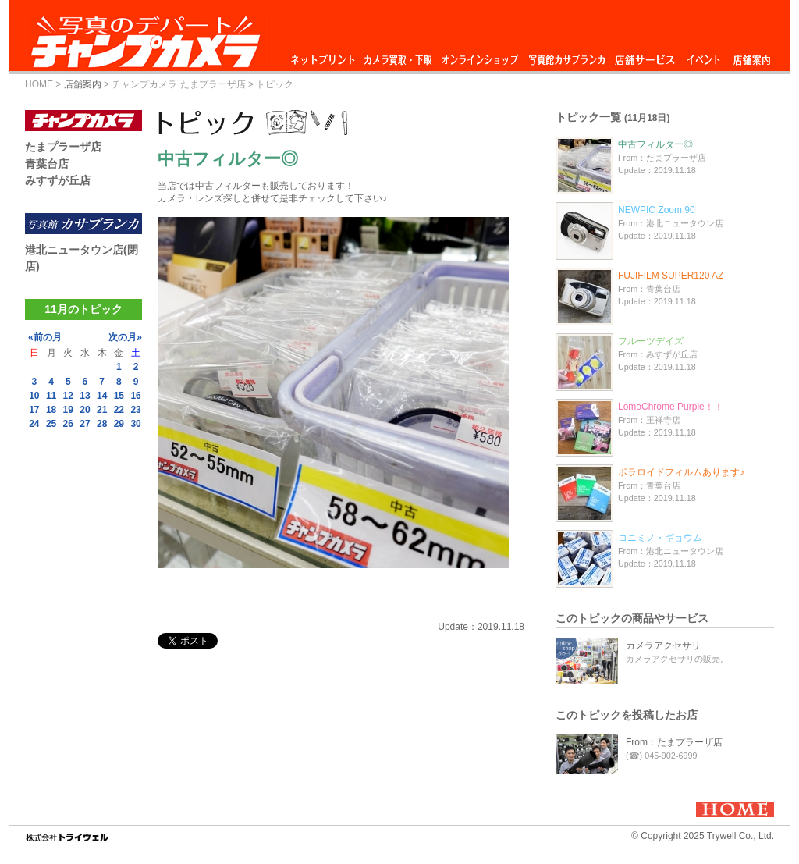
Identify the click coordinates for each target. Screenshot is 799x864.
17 (34, 409)
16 (135, 395)
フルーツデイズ (651, 341)
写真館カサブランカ (566, 55)
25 (51, 423)
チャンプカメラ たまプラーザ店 (178, 84)
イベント (704, 55)
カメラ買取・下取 (398, 55)
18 (51, 409)
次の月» (125, 337)
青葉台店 (47, 164)
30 (135, 423)
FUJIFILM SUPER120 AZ (670, 275)
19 (68, 409)
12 (68, 395)
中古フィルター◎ (655, 144)
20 (85, 409)
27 (85, 423)
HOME (39, 84)
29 (119, 423)
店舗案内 (752, 55)
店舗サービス (644, 55)
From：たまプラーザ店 (674, 742)
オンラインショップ (478, 55)
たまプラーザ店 (63, 146)
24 (34, 423)
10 (34, 395)
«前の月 (45, 337)
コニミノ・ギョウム (660, 537)
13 (85, 395)
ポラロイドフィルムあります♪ (681, 472)
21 (102, 409)
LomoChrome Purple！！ (670, 406)
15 (119, 395)
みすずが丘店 (58, 180)
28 (102, 423)
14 (102, 395)
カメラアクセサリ (663, 645)
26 (68, 423)
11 (51, 395)
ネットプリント (325, 55)
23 (135, 409)
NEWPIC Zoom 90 (656, 209)
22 (119, 409)
